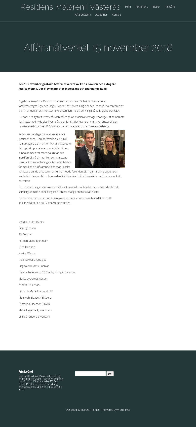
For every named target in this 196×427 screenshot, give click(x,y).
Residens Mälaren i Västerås (70, 7)
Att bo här (101, 14)
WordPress (123, 410)
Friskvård (169, 6)
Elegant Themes (90, 410)
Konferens (141, 6)
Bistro (156, 6)
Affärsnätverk (83, 14)
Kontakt (116, 14)
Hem (128, 6)
